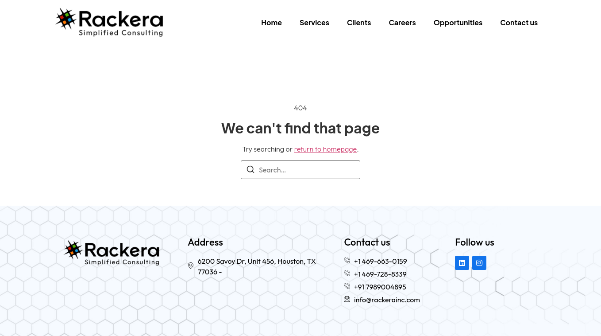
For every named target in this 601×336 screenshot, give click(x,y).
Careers (402, 22)
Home (271, 22)
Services (314, 22)
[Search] (250, 170)
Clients (359, 22)
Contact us (519, 22)
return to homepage (325, 149)
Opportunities (458, 22)
